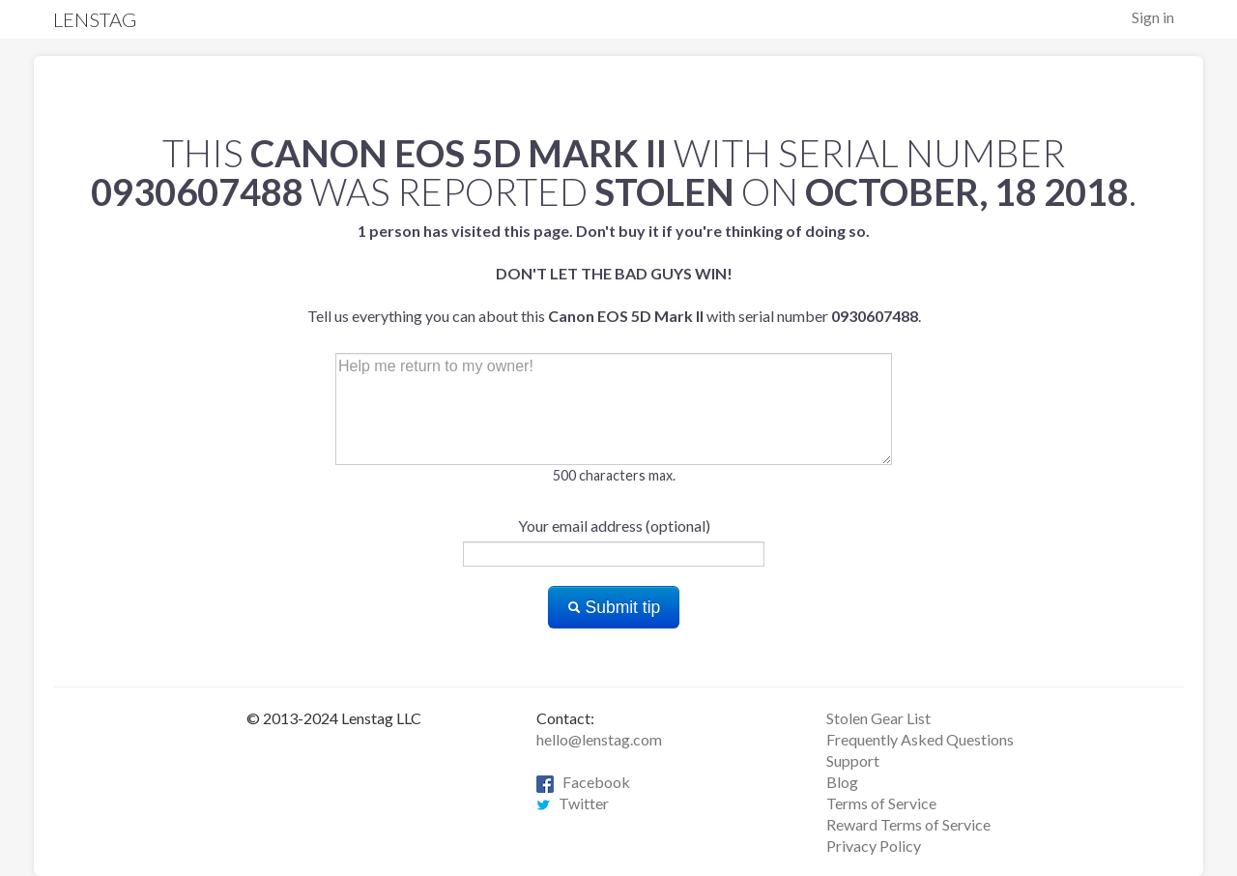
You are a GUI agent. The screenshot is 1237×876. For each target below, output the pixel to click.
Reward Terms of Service (908, 824)
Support (852, 760)
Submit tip (614, 607)
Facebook (583, 782)
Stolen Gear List (878, 718)
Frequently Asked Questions (920, 739)
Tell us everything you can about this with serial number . (614, 273)
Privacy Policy (873, 845)
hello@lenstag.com (599, 739)
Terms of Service (881, 803)
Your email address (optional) (614, 525)
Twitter (572, 803)
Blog (842, 782)
